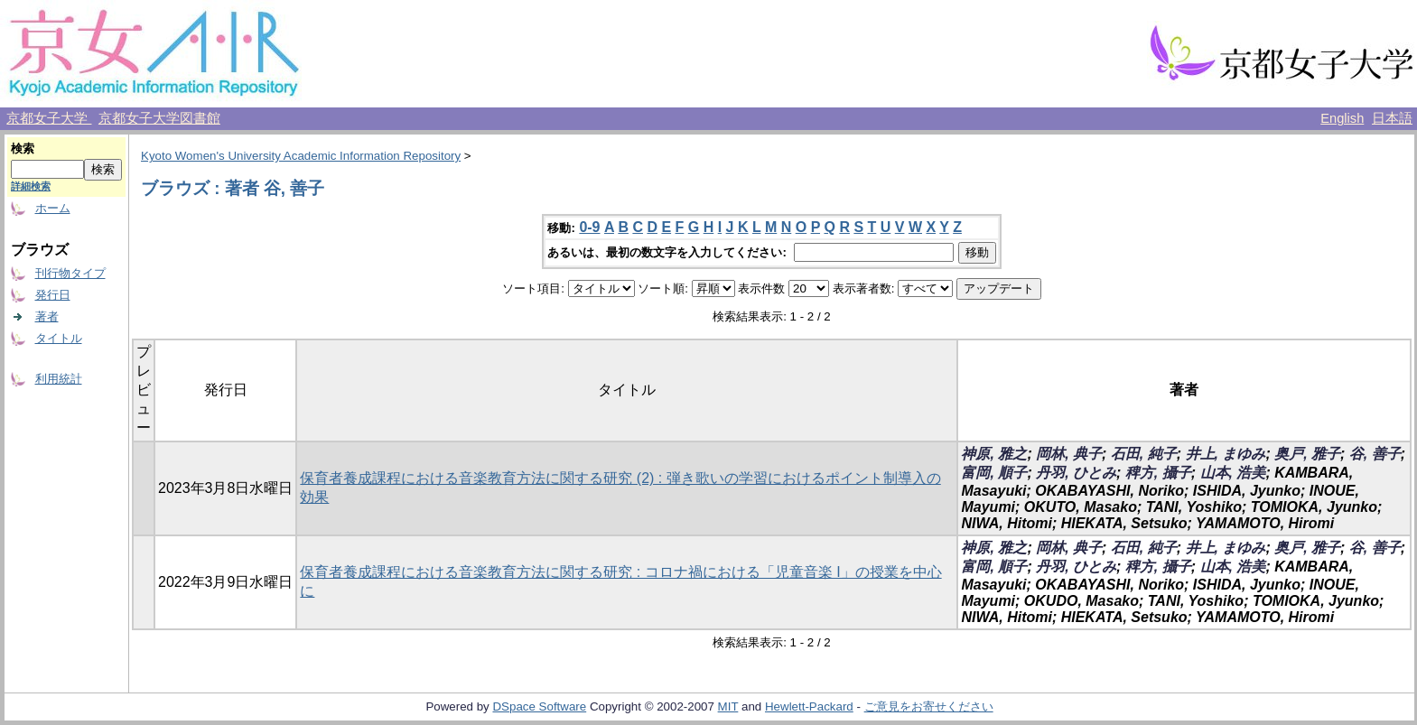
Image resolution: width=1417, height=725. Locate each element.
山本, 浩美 (1233, 472)
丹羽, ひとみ (1076, 472)
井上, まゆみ (1226, 453)
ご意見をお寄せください (928, 706)
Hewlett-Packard (809, 706)
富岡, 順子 (994, 472)
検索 (22, 148)
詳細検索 (31, 186)
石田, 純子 (1144, 453)
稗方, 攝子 (1158, 472)
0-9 (589, 227)
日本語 (1392, 118)
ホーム (52, 208)
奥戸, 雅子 (1307, 453)
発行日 (52, 295)
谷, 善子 (1375, 453)
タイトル (58, 338)
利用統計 (58, 379)
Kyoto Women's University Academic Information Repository (301, 156)
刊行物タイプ (70, 273)
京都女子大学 (48, 118)
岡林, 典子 (1069, 453)
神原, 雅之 (994, 453)
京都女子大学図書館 (159, 118)
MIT (728, 706)
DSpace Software (539, 706)
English (1342, 118)
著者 (47, 316)
